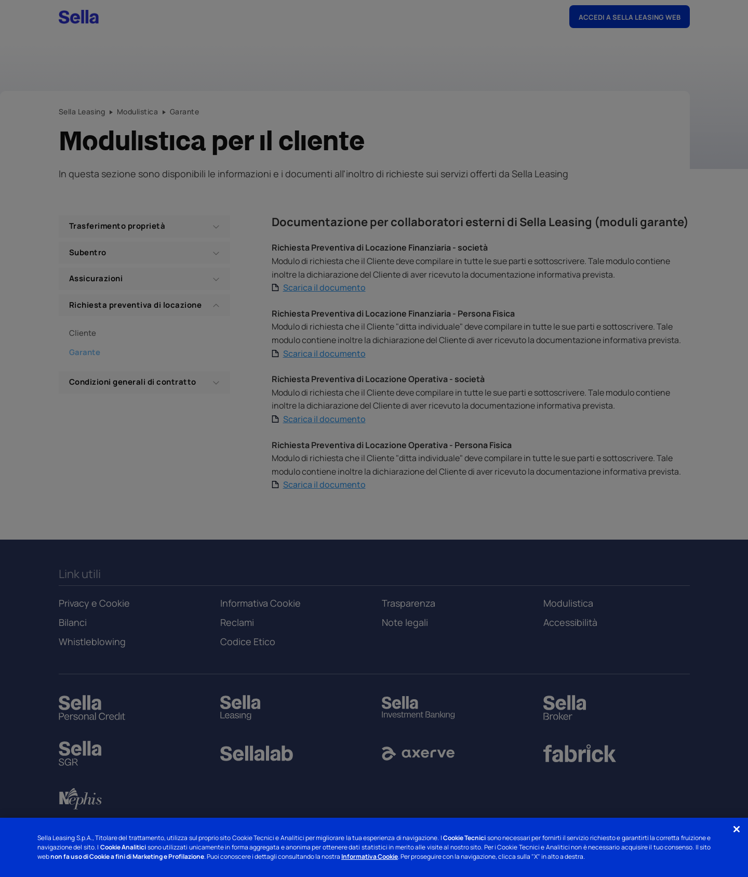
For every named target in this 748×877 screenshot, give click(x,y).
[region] (374, 847)
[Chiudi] (736, 829)
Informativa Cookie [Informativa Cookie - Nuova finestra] (369, 856)
